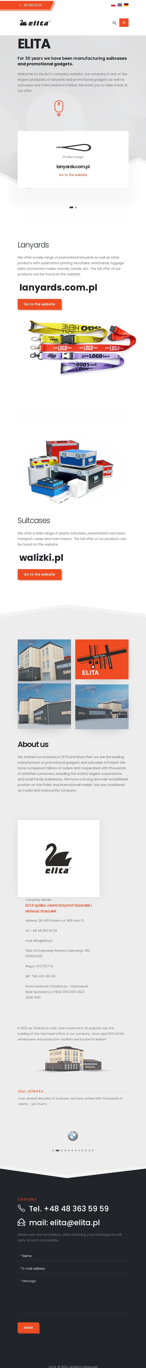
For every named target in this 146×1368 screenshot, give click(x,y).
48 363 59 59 (30, 5)
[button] (71, 207)
